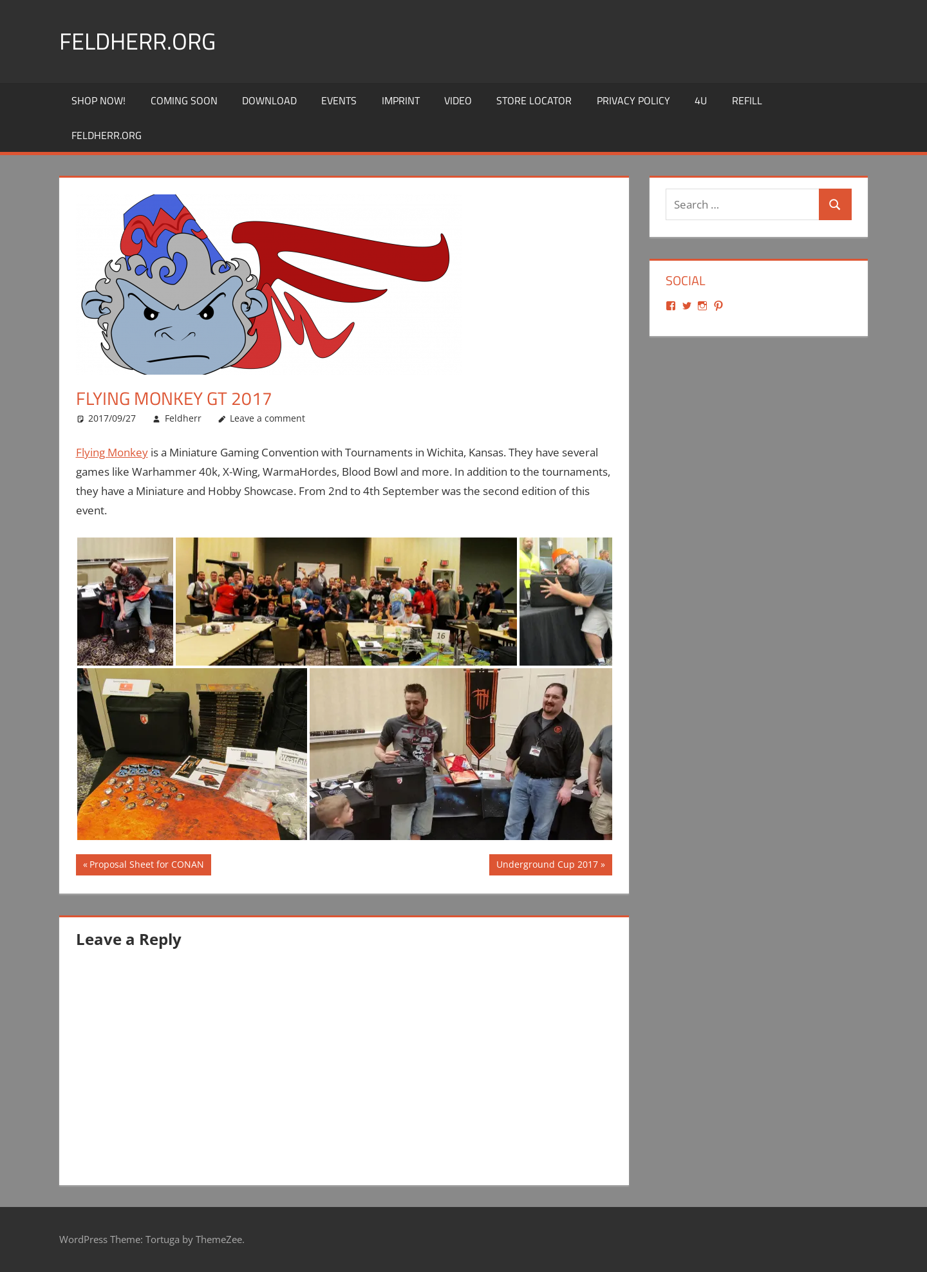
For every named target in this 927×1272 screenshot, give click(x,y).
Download (269, 100)
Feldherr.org (137, 41)
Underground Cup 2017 (547, 865)
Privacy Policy (633, 100)
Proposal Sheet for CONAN (146, 865)
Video (458, 100)
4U (701, 100)
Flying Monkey (112, 452)
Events (339, 100)
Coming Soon (184, 100)
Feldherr (183, 418)
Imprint (401, 100)
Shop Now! (98, 100)
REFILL (747, 100)
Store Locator (534, 100)
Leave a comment (267, 418)
